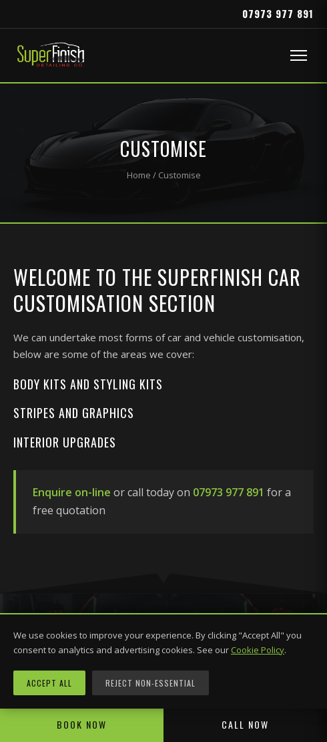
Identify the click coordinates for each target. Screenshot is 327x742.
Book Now (82, 724)
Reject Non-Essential (150, 683)
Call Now (245, 724)
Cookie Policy (257, 650)
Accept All (49, 683)
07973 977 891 (278, 13)
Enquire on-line (72, 492)
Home (139, 175)
